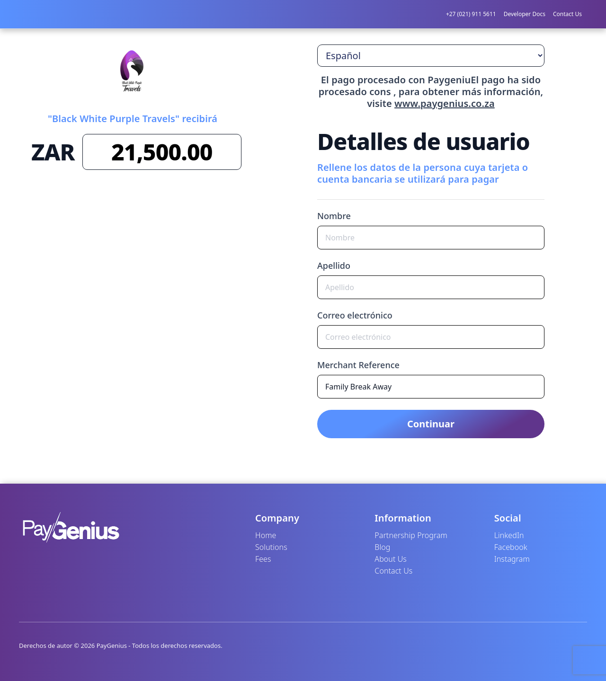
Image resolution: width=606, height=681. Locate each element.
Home (265, 535)
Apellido (333, 265)
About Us (390, 559)
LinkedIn (509, 535)
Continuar (430, 423)
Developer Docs (524, 14)
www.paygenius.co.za (444, 103)
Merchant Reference (358, 365)
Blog (382, 547)
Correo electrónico (354, 315)
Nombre (334, 216)
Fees (263, 559)
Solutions (271, 547)
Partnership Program (410, 535)
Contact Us (567, 14)
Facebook (510, 547)
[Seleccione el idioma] (430, 55)
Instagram (512, 559)
